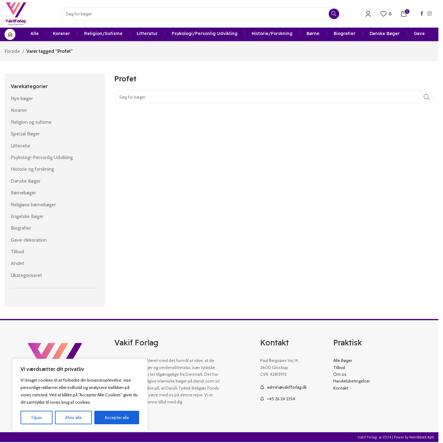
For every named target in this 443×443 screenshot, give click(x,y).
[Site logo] (16, 13)
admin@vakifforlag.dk (287, 387)
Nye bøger (22, 98)
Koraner (19, 110)
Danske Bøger (26, 181)
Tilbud (17, 252)
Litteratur (20, 146)
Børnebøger (23, 193)
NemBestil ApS (422, 437)
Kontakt (340, 388)
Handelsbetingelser (351, 381)
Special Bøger (25, 134)
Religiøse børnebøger (33, 205)
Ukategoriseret (26, 275)
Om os (340, 374)
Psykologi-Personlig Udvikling (42, 157)
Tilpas (36, 417)
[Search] (200, 13)
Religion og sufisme (31, 122)
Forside (12, 51)
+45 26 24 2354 (281, 399)
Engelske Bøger (27, 216)
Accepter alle (117, 417)
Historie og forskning (32, 169)
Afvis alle (73, 417)
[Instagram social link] (429, 13)
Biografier (21, 228)
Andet (17, 263)
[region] (79, 395)
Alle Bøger (342, 360)
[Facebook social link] (421, 13)
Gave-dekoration (29, 240)
